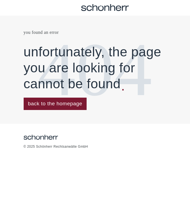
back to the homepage (55, 103)
